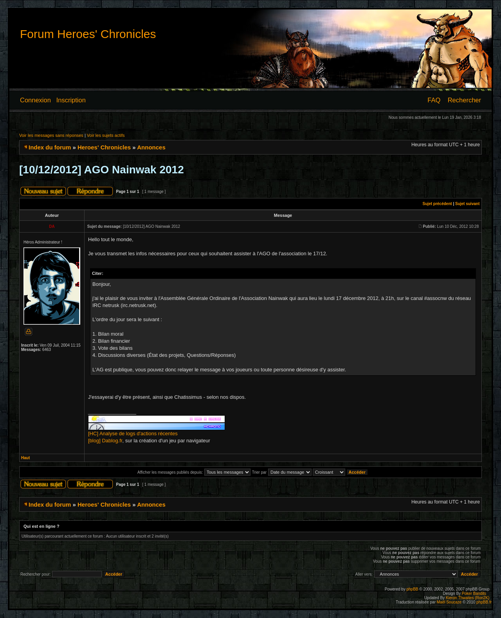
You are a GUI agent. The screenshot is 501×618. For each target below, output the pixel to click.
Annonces (151, 147)
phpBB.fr (484, 602)
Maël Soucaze (449, 602)
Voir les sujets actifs (106, 135)
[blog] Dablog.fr (105, 441)
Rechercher (464, 100)
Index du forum (50, 147)
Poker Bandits (474, 593)
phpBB (412, 589)
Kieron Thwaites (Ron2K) (468, 598)
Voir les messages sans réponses (51, 135)
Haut (25, 458)
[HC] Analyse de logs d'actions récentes (133, 433)
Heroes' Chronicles (104, 147)
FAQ (433, 100)
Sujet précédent (437, 204)
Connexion (35, 100)
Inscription (71, 100)
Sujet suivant (467, 204)
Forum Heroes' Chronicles (88, 33)
